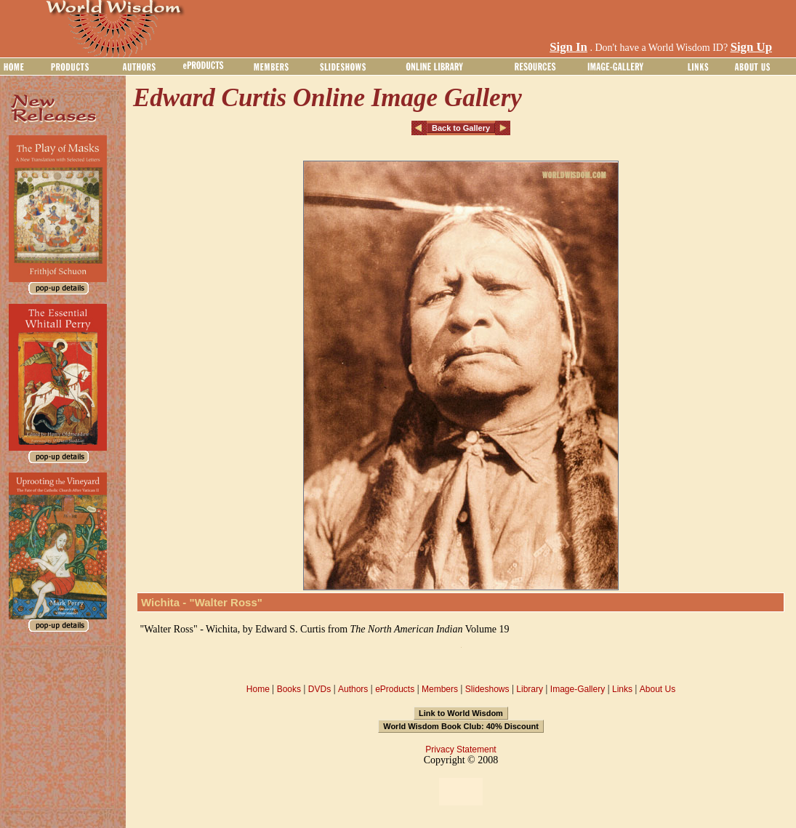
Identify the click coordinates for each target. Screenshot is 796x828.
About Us (657, 689)
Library (529, 689)
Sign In (568, 47)
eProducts (394, 689)
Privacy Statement (460, 749)
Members (440, 689)
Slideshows (487, 689)
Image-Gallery (577, 689)
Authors (353, 689)
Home (258, 689)
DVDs (319, 689)
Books (289, 689)
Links (622, 689)
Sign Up (751, 47)
